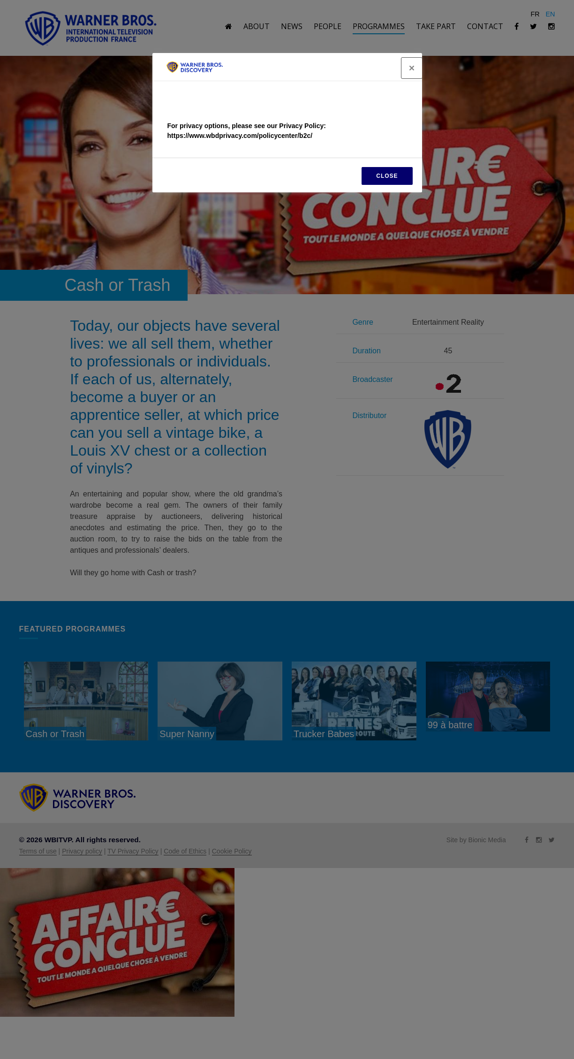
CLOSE (387, 176)
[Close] (411, 68)
